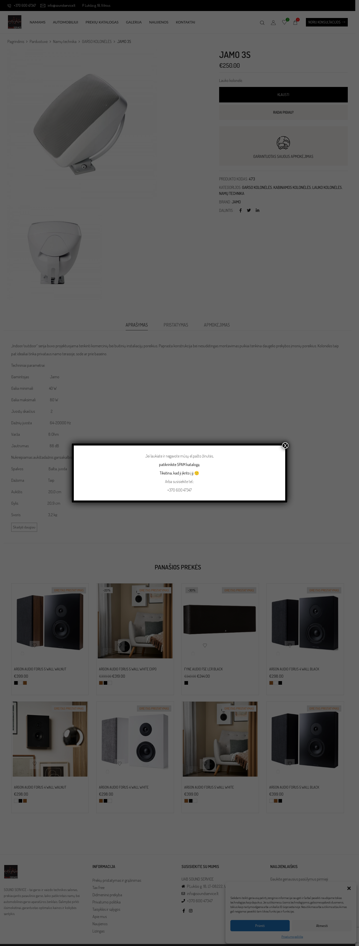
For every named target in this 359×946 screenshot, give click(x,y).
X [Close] (285, 445)
